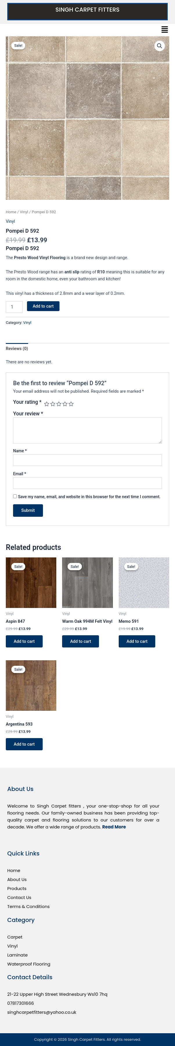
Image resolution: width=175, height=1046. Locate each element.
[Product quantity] (14, 307)
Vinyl (24, 212)
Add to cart (43, 306)
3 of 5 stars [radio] (59, 404)
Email (19, 473)
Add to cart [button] (24, 641)
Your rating (27, 402)
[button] (165, 30)
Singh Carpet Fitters (87, 10)
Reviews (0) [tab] (17, 348)
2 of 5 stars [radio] (52, 404)
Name (20, 450)
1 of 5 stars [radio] (46, 404)
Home (11, 212)
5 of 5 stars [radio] (71, 404)
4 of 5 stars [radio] (65, 404)
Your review (28, 414)
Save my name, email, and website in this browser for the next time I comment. (89, 496)
